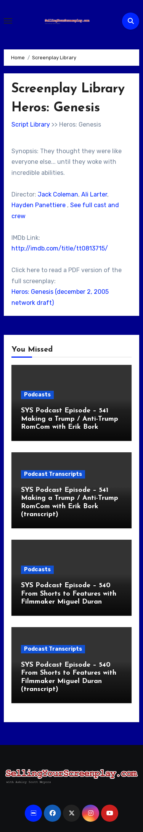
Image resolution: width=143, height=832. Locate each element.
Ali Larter (94, 194)
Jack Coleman (58, 194)
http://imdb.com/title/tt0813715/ (59, 248)
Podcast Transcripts (53, 474)
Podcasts (37, 394)
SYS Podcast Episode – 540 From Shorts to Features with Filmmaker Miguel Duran (68, 593)
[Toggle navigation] (8, 21)
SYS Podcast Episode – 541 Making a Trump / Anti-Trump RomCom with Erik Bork (69, 419)
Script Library (30, 124)
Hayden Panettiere (38, 205)
